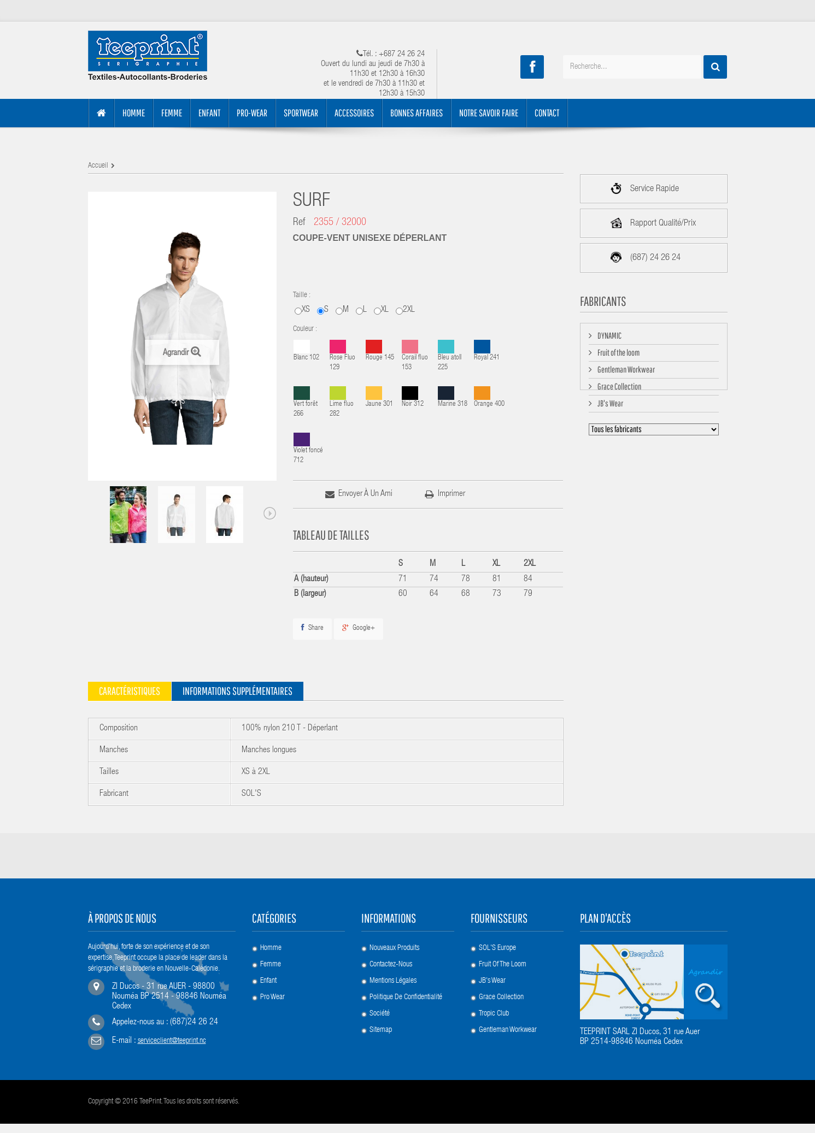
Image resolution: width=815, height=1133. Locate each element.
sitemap (381, 1030)
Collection (273, 1030)
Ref (299, 223)
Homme (271, 948)
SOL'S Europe (497, 948)
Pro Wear (272, 997)
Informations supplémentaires (237, 690)
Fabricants (603, 301)
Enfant (268, 981)
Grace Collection (618, 390)
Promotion (274, 1014)
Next (270, 513)
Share (312, 628)
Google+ (358, 628)
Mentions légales (393, 981)
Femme (270, 965)
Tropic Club (494, 1014)
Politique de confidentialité (406, 997)
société (380, 1014)
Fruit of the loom (618, 356)
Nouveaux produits (394, 948)
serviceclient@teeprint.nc (172, 1045)
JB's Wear (609, 407)
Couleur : (306, 329)
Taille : (302, 295)
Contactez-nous (391, 965)
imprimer (451, 494)
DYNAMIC (608, 339)
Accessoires (276, 1047)
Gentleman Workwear (625, 373)
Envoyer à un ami (365, 494)
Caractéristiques (129, 690)
